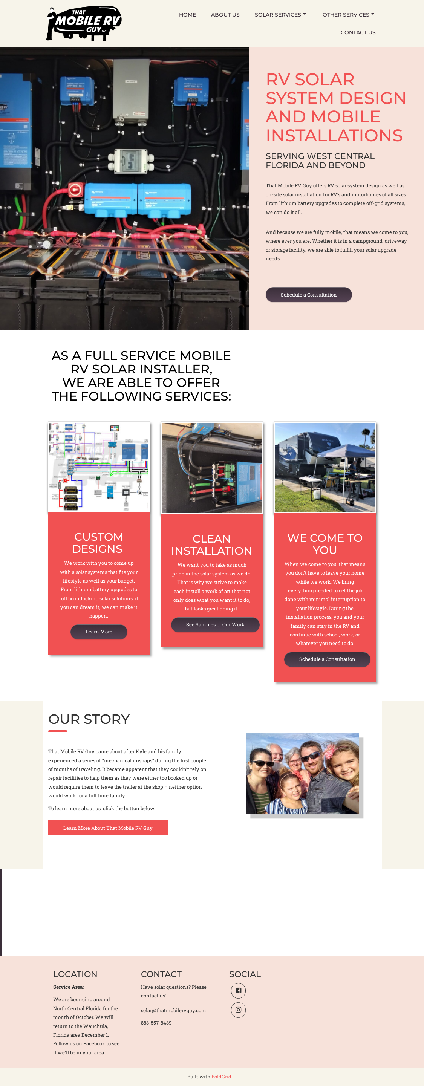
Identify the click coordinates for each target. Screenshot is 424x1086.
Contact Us (358, 32)
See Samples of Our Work (215, 624)
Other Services (348, 14)
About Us (225, 14)
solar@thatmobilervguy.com (173, 1010)
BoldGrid (221, 1076)
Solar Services (280, 14)
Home (187, 14)
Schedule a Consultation (309, 294)
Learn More (99, 631)
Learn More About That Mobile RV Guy (108, 827)
